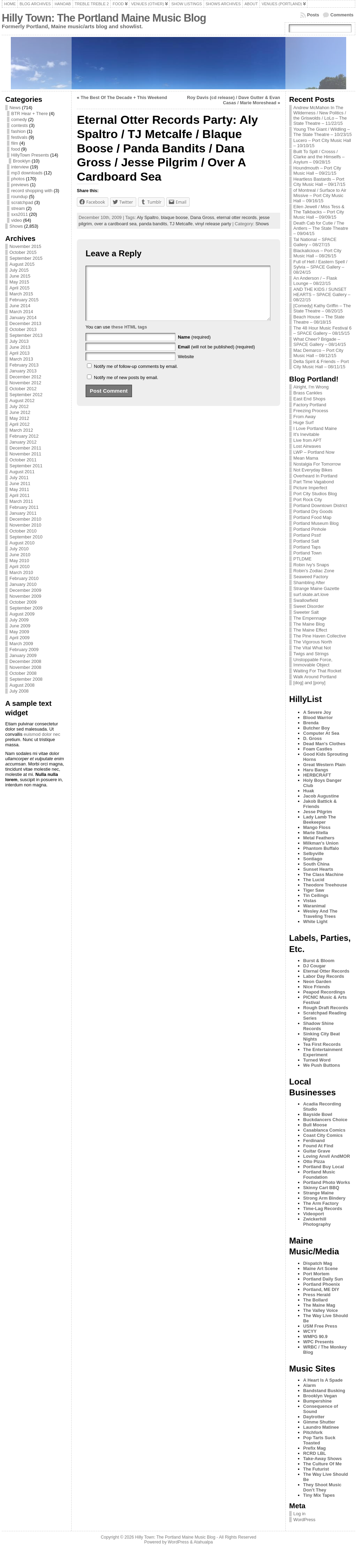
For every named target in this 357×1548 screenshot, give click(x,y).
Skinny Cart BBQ (321, 1187)
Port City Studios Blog (315, 493)
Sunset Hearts (318, 869)
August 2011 (22, 471)
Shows (16, 226)
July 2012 (19, 406)
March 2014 (21, 311)
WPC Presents (318, 1341)
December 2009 (25, 590)
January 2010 (23, 584)
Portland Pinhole (309, 529)
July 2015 (19, 270)
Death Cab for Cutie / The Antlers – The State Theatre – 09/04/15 (320, 228)
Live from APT (307, 440)
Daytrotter (314, 1416)
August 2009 (22, 614)
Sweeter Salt (306, 612)
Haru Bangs (315, 769)
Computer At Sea (321, 733)
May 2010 (19, 560)
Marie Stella (315, 832)
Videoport (313, 1213)
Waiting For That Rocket (317, 670)
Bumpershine (317, 1401)
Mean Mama (305, 458)
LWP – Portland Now (314, 452)
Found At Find (318, 1145)
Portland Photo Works (326, 1182)
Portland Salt (306, 541)
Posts (313, 14)
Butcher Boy (316, 728)
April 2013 (19, 353)
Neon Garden (317, 981)
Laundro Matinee (321, 1427)
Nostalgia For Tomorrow (317, 464)
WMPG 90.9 (315, 1336)
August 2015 (22, 264)
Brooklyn (21, 161)
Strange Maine (318, 1192)
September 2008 (26, 679)
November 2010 (25, 525)
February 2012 (23, 436)
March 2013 (21, 359)
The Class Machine (323, 874)
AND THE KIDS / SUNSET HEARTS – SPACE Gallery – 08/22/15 (321, 294)
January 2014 (23, 317)
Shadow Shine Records (318, 1026)
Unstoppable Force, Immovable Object (313, 662)
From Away (304, 416)
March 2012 (21, 430)
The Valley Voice (320, 1310)
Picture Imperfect (310, 487)
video (16, 220)
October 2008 (23, 673)
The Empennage (310, 618)
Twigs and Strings (311, 653)
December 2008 (25, 661)
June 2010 (19, 554)
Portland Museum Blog (315, 523)
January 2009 (23, 655)
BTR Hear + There (29, 113)
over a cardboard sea (115, 223)
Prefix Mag (314, 1448)
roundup (19, 196)
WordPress (304, 1519)
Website (186, 367)
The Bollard (315, 1299)
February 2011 (23, 507)
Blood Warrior (318, 717)
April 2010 (19, 566)
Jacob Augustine (321, 796)
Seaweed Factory (310, 576)
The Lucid (313, 879)
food (15, 149)
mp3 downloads (27, 172)
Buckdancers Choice (325, 1119)
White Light (315, 921)
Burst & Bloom (319, 960)
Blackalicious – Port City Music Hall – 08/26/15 (317, 253)
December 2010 (25, 519)
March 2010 (21, 572)
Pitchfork (312, 1432)
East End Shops (309, 398)
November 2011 (25, 453)
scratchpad (22, 202)
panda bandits (153, 223)
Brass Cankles (307, 392)
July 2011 (19, 477)
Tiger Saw (313, 890)
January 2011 (23, 513)
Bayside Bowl (317, 1114)
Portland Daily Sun (323, 1279)
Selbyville (313, 853)
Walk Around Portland (314, 676)
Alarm (309, 1385)
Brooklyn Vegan (320, 1395)
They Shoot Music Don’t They (322, 1487)
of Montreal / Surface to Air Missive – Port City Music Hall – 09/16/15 (320, 195)
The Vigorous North (312, 641)
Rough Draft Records (325, 1007)
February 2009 (23, 649)
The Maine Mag (319, 1305)
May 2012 (19, 418)
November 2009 (25, 596)
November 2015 (25, 246)
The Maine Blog (309, 624)
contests (19, 125)
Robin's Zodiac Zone (313, 570)
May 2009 (19, 631)
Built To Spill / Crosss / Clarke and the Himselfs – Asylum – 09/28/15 (319, 157)
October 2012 (23, 388)
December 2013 (25, 323)
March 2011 (21, 501)
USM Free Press (320, 1326)
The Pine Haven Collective (319, 636)
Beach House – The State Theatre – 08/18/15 (318, 319)
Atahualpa (203, 1542)
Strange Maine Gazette (316, 588)
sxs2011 (19, 214)
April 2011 (19, 495)
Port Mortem (316, 1273)
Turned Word (316, 1060)
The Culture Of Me (322, 1463)
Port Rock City (307, 499)
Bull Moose (315, 1124)
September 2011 (26, 465)
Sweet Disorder (308, 606)
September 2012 (26, 394)
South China (316, 864)
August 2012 (22, 400)
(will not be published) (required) (216, 357)
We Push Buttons (321, 1065)
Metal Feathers (319, 837)
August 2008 (22, 685)
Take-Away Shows (322, 1458)
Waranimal (314, 905)
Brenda (311, 722)
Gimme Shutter (319, 1422)
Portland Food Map (312, 517)
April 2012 (19, 424)
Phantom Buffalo (321, 848)
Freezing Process (310, 410)
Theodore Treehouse (325, 885)
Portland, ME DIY (321, 1289)
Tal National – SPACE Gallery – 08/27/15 (315, 242)
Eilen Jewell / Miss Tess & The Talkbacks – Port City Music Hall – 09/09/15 (318, 212)
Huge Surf (303, 422)
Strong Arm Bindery (324, 1198)
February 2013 (23, 365)
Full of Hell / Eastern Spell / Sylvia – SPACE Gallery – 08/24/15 (320, 267)
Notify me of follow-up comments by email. (136, 376)
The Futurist (316, 1469)
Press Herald (316, 1294)
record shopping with (31, 190)
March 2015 (21, 293)
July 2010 (19, 548)
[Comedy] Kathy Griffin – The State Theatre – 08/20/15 (322, 308)
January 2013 (23, 370)
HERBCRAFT (317, 775)
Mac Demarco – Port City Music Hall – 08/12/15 (318, 353)
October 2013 (23, 329)
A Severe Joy (317, 712)
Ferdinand (314, 1140)
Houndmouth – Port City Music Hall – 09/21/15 (317, 170)
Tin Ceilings (315, 895)
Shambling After (309, 582)
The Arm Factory (320, 1203)
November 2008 (25, 667)
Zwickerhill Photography (317, 1221)
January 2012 (23, 442)
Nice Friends (316, 986)
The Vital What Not (312, 647)
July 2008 (19, 691)
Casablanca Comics (324, 1130)
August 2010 (22, 542)
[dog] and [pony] (309, 682)
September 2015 (26, 258)
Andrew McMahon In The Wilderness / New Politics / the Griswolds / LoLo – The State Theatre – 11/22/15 (320, 115)
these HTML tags (129, 337)
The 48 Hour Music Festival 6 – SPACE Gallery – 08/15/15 (322, 330)
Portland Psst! (307, 535)
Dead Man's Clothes (324, 743)
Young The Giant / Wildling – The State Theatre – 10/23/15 (322, 132)
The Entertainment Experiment (322, 1052)
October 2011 (23, 459)
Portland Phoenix (321, 1284)
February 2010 (23, 578)
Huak (308, 790)
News (15, 107)
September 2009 (26, 608)
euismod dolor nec (42, 734)
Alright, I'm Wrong (311, 387)
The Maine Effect (310, 630)
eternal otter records (237, 217)
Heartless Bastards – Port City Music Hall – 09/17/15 (319, 181)
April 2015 (19, 287)
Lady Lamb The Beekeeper (319, 819)
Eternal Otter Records (326, 971)
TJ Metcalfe (180, 223)
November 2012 (25, 382)
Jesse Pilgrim (317, 811)
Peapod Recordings (324, 992)
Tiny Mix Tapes (319, 1495)
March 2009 (21, 643)
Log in (299, 1513)
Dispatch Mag (317, 1263)
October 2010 (23, 531)
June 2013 (19, 347)
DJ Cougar (314, 965)
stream (18, 208)
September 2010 (26, 536)
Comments (342, 14)
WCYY (309, 1331)
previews (20, 184)
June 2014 (19, 305)
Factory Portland (309, 404)
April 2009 (19, 637)
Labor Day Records (323, 976)
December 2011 (25, 448)
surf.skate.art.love (311, 594)
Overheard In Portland (315, 475)
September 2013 (26, 335)
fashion (18, 131)
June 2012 (19, 412)
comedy (19, 119)
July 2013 (19, 341)
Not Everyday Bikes (313, 470)
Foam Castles (317, 749)
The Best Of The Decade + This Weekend (124, 97)
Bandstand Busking (324, 1390)
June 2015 (19, 276)
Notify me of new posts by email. (126, 388)
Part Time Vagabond (313, 481)
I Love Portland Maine (315, 428)
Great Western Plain (324, 764)
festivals (19, 137)
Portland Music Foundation (319, 1174)
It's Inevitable (306, 434)
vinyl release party (213, 223)
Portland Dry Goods (313, 511)
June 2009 (19, 625)
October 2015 (23, 252)
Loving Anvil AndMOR (326, 1156)
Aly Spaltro (148, 217)
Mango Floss (316, 827)
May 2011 (19, 489)
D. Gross (312, 738)
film (14, 143)
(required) (194, 347)
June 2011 (19, 483)
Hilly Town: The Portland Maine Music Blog (104, 18)
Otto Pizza (314, 1161)
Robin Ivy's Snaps (311, 564)
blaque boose (174, 217)
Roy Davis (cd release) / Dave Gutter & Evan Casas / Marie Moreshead (233, 100)
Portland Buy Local (323, 1166)
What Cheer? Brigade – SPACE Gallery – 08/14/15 (319, 342)
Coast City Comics (323, 1135)
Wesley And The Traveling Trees (320, 913)
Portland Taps (307, 547)
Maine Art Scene (320, 1268)
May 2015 (19, 282)
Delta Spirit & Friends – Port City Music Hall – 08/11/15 (321, 364)
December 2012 (25, 376)
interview (20, 166)
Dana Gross (202, 217)
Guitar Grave (316, 1151)
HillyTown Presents (30, 155)
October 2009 (23, 602)
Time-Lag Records (322, 1208)
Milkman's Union (320, 843)
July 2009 (19, 619)
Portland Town (307, 553)
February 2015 (23, 299)
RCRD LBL (314, 1453)
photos (17, 178)
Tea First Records (322, 1044)
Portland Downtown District (320, 505)
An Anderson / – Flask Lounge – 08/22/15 (315, 280)
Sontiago (312, 858)
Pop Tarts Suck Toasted (319, 1440)
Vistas (309, 900)
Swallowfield (305, 600)
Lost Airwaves (307, 446)
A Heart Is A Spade (323, 1380)
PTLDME (302, 558)
